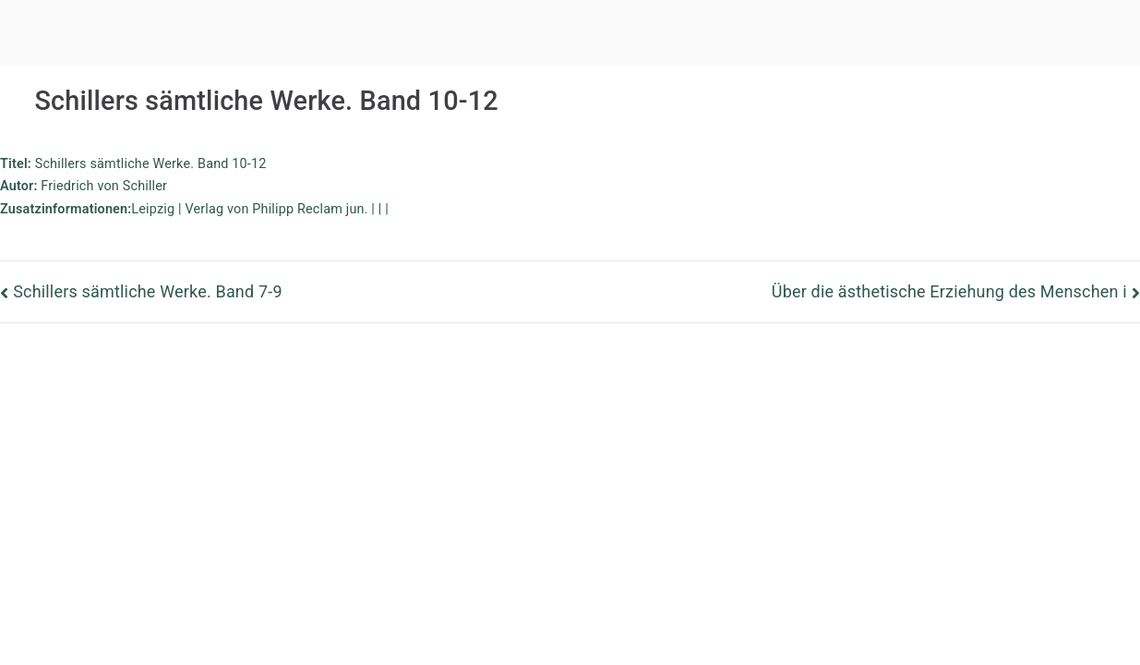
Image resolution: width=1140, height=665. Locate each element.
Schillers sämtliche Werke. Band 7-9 (147, 291)
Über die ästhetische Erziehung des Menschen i (949, 291)
